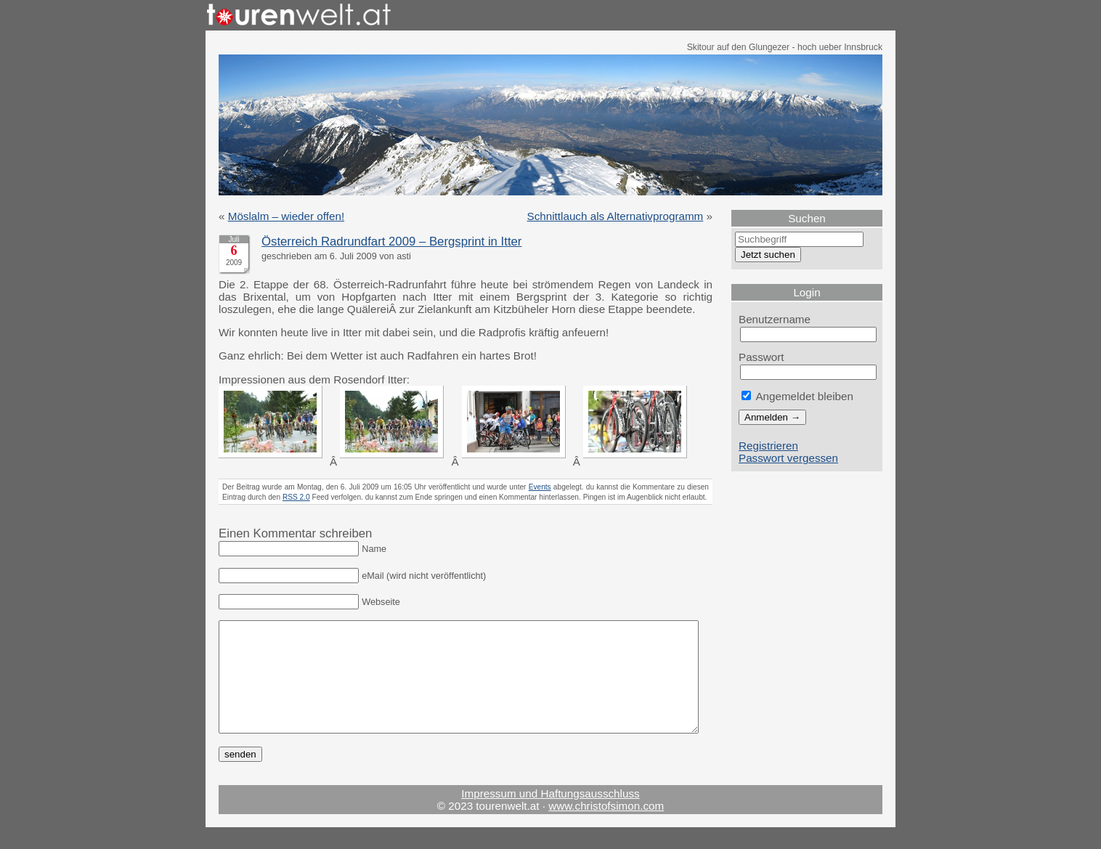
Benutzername (774, 319)
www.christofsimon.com (606, 827)
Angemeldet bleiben (797, 396)
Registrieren (768, 445)
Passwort (761, 357)
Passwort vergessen (788, 458)
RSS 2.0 (296, 497)
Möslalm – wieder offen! (286, 216)
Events (540, 487)
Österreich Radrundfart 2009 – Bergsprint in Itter (391, 241)
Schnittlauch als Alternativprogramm (615, 216)
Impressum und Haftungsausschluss (550, 815)
